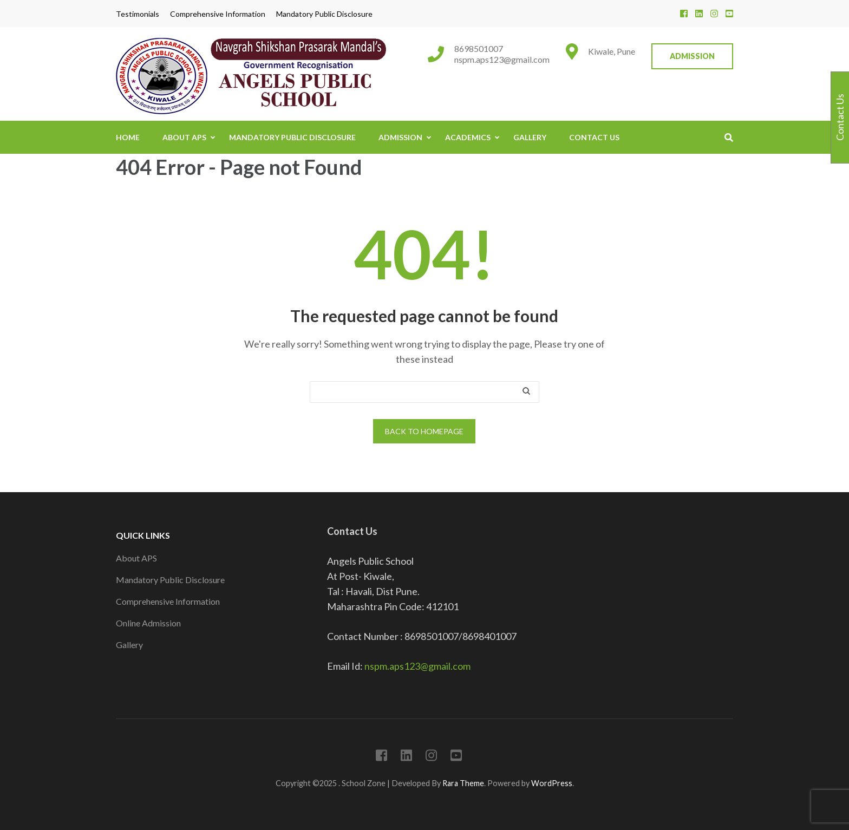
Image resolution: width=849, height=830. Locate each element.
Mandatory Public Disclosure (324, 13)
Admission (692, 56)
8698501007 (478, 48)
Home (128, 137)
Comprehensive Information (217, 13)
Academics (468, 137)
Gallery (529, 137)
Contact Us (594, 137)
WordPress (551, 783)
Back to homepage (424, 431)
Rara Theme (463, 783)
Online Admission (148, 623)
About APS (184, 137)
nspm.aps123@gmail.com (502, 59)
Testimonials (137, 13)
